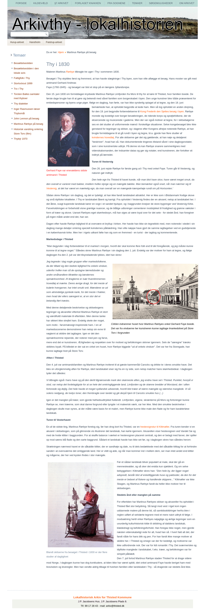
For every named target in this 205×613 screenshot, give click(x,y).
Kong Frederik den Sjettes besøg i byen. (162, 111)
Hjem (61, 52)
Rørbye (70, 71)
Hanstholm (35, 42)
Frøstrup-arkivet (54, 42)
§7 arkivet (61, 3)
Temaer (137, 3)
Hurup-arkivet (17, 42)
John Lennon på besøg (26, 118)
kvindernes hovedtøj (103, 137)
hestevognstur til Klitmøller (154, 426)
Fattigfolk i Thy (22, 78)
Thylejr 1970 (21, 138)
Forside (21, 3)
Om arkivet (186, 3)
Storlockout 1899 (23, 83)
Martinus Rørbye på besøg (28, 123)
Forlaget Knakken (88, 3)
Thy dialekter (21, 103)
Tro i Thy (19, 88)
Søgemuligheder (161, 3)
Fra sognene (116, 3)
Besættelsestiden (23, 63)
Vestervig (51, 188)
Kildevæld (40, 3)
